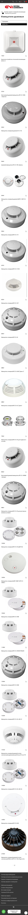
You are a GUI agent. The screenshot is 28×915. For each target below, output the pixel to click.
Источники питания (6, 890)
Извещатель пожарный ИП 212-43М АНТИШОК (12, 651)
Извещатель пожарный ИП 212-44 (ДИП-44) (12, 546)
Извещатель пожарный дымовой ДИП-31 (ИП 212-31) (13, 200)
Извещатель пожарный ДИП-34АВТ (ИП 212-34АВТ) (12, 581)
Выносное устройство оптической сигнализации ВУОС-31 (13, 60)
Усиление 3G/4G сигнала (7, 892)
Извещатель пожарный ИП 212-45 (9, 337)
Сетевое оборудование (7, 887)
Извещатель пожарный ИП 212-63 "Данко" (11, 405)
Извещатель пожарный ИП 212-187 (10, 303)
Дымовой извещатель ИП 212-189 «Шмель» (12, 165)
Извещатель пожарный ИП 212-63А (10, 823)
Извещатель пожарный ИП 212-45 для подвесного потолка (13, 440)
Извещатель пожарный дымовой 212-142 (11, 130)
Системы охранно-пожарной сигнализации (14, 12)
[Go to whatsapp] (3, 911)
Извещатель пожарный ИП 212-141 (10, 234)
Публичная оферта (5, 895)
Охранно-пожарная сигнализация (9, 879)
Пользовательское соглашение (9, 898)
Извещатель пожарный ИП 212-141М (10, 269)
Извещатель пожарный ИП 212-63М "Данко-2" (12, 371)
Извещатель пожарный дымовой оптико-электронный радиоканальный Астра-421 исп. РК (13, 754)
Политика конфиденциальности (9, 900)
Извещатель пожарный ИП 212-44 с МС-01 (11, 719)
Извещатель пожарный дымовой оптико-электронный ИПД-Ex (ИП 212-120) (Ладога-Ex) (12, 858)
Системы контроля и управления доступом (11, 877)
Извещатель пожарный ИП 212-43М (10, 616)
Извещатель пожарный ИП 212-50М (10, 685)
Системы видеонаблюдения (8, 874)
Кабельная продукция (6, 885)
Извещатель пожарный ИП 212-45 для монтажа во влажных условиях (13, 512)
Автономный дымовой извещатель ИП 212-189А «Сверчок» (13, 95)
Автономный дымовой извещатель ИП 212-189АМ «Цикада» (13, 476)
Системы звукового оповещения (9, 881)
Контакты (3, 903)
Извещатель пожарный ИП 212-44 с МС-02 (11, 789)
